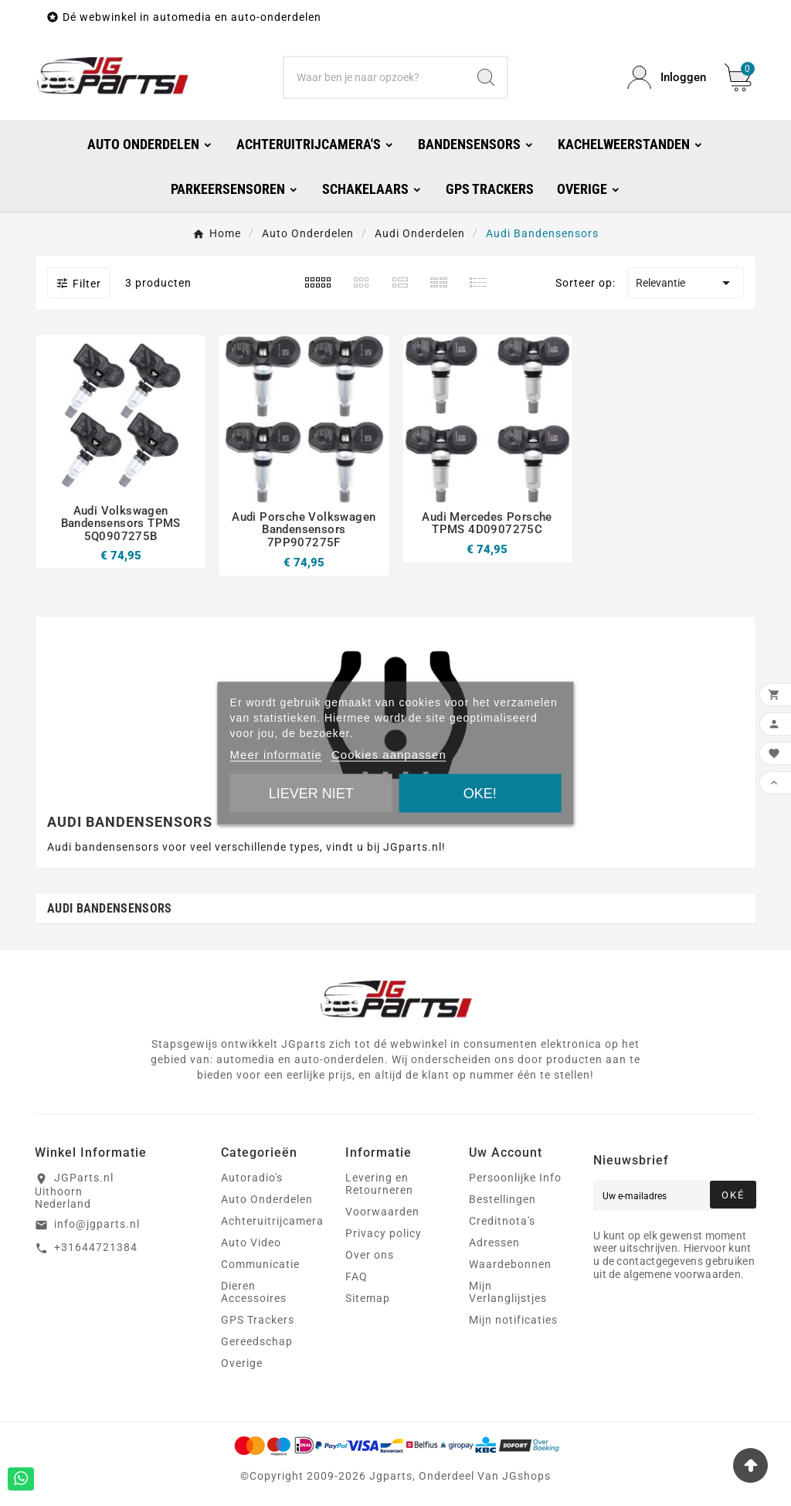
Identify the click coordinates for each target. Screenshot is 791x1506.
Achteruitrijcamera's (276, 1221)
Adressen (494, 1242)
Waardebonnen (510, 1264)
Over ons (369, 1255)
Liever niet (311, 793)
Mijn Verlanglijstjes (508, 1292)
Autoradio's (252, 1177)
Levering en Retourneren (379, 1183)
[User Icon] (666, 78)
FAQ (356, 1276)
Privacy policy (383, 1233)
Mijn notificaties (513, 1320)
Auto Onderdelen (267, 1199)
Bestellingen (502, 1199)
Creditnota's (502, 1221)
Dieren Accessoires (254, 1292)
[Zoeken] (374, 77)
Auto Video (251, 1242)
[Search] (485, 77)
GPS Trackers (257, 1320)
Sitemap (367, 1298)
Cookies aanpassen (388, 753)
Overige (242, 1363)
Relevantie (685, 283)
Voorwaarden (382, 1211)
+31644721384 (95, 1247)
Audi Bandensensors (109, 908)
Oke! (480, 793)
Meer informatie (276, 753)
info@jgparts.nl (97, 1224)
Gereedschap (257, 1341)
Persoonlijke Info (515, 1177)
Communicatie (260, 1264)
